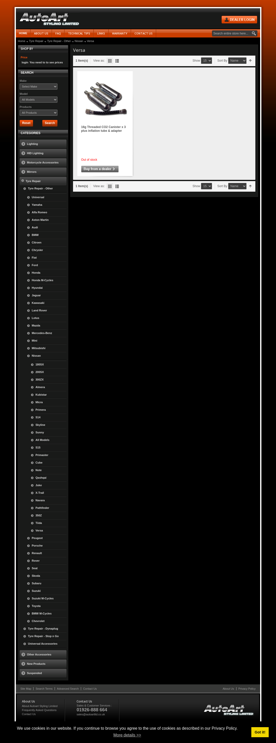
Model (24, 93)
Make (23, 80)
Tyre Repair (36, 41)
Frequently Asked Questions (39, 710)
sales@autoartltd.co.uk (91, 714)
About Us (228, 688)
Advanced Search (68, 688)
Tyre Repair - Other (59, 41)
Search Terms (44, 688)
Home (23, 33)
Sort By (222, 60)
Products (26, 106)
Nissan (79, 41)
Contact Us (90, 688)
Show (196, 60)
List (117, 61)
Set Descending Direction (250, 61)
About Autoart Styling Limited (39, 706)
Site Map (25, 688)
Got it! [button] (260, 732)
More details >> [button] (127, 735)
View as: (99, 60)
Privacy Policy (247, 688)
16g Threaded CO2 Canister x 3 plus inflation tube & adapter (103, 129)
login (25, 62)
